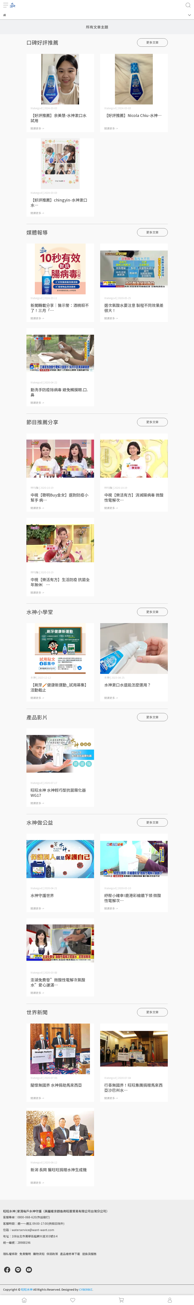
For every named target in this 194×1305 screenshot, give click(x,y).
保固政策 (52, 1254)
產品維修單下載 (70, 1254)
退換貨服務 (89, 1254)
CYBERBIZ (85, 1289)
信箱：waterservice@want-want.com (28, 1230)
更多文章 (152, 42)
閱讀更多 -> (37, 128)
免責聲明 (25, 1254)
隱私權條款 (10, 1254)
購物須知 (38, 1254)
